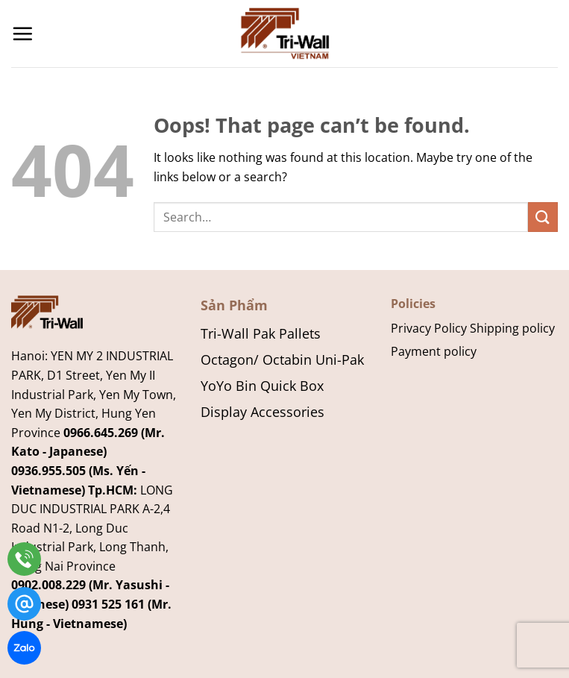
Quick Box (292, 385)
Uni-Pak (339, 359)
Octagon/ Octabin (256, 359)
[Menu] (22, 33)
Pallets (300, 333)
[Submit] (543, 216)
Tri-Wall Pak (238, 333)
